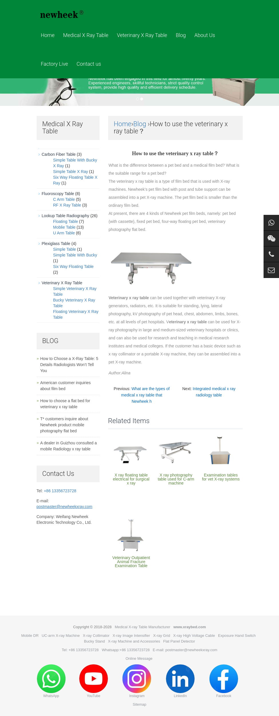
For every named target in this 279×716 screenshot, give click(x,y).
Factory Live (54, 64)
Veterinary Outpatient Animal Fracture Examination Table (131, 561)
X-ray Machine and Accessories (134, 641)
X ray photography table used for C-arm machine (176, 479)
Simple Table (64, 249)
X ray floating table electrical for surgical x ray (131, 479)
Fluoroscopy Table (58, 193)
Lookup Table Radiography (65, 215)
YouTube (93, 681)
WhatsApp (51, 681)
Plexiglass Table (56, 243)
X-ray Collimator (96, 635)
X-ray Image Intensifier (131, 635)
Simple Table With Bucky (75, 255)
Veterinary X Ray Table (142, 35)
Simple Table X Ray (70, 171)
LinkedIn (180, 681)
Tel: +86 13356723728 (80, 650)
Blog (181, 35)
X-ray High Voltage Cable (194, 635)
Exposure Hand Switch (237, 635)
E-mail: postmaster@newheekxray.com (185, 650)
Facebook (223, 681)
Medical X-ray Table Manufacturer (142, 627)
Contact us (88, 64)
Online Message (139, 658)
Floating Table (65, 221)
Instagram (136, 681)
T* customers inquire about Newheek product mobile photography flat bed (64, 425)
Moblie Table (64, 227)
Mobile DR (30, 635)
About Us (204, 35)
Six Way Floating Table (73, 266)
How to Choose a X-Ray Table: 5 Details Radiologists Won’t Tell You (69, 364)
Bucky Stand (94, 641)
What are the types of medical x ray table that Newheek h (145, 395)
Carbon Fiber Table (59, 154)
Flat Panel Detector (179, 641)
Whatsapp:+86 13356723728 (126, 650)
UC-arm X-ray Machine (61, 635)
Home (48, 35)
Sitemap (140, 704)
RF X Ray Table (67, 205)
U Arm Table (64, 233)
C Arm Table (64, 199)
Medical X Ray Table (85, 35)
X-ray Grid (161, 635)
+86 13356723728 (60, 491)
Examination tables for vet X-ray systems (221, 477)
